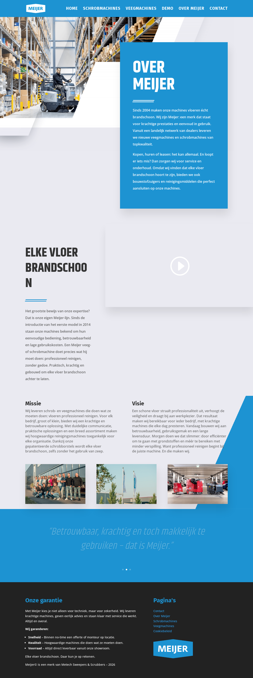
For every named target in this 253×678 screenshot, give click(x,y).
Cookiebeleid (162, 631)
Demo (167, 9)
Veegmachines (141, 9)
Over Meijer (191, 9)
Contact (219, 9)
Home (72, 9)
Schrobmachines (101, 9)
